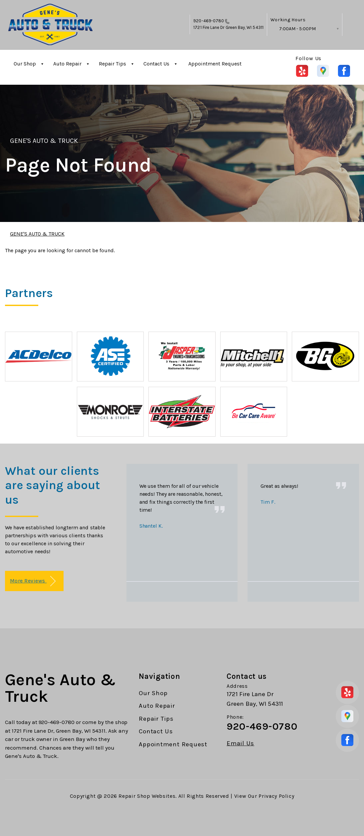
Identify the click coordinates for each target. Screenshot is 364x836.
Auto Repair (67, 63)
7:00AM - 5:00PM (297, 29)
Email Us (240, 743)
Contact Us (156, 63)
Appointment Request (215, 63)
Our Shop (25, 63)
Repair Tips (112, 63)
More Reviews (33, 581)
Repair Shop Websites (146, 796)
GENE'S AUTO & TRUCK (44, 141)
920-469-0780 (208, 20)
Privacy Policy (276, 796)
